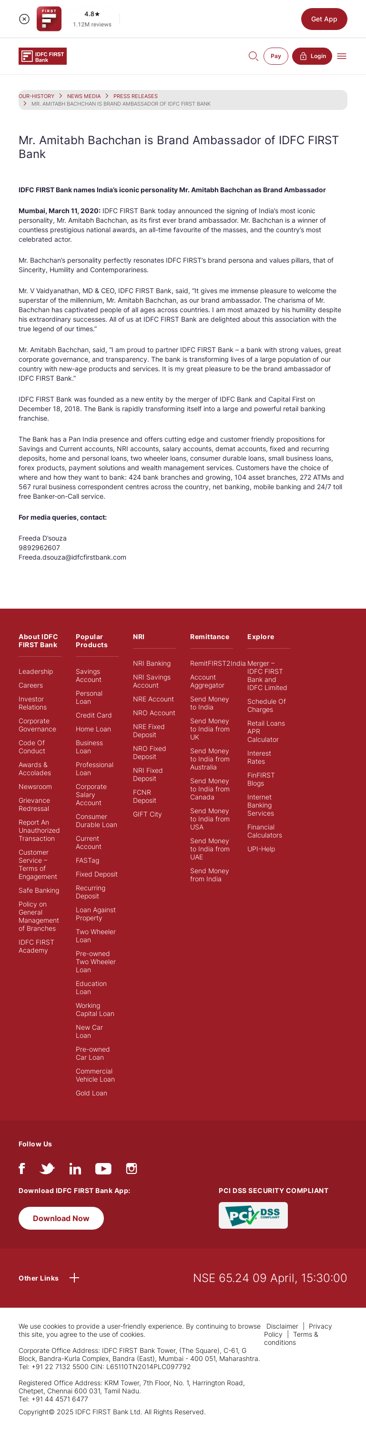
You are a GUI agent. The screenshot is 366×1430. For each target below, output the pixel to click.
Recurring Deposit (90, 892)
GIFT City (147, 814)
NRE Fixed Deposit (149, 730)
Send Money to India (209, 703)
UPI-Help (261, 849)
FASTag (87, 860)
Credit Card (94, 715)
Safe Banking (39, 890)
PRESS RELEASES (135, 96)
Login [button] (312, 56)
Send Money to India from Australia (210, 759)
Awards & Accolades (35, 768)
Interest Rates (259, 757)
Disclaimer (282, 1326)
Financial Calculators (264, 831)
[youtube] (103, 1171)
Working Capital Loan (95, 1009)
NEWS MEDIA (84, 96)
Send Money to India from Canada (210, 789)
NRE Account (153, 699)
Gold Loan (91, 1093)
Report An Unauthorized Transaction (39, 830)
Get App (324, 19)
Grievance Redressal (34, 804)
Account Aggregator (207, 681)
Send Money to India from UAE (210, 849)
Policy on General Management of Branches (39, 916)
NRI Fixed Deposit (148, 774)
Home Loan (93, 729)
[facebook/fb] (22, 1171)
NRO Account (154, 713)
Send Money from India (209, 875)
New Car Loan (89, 1031)
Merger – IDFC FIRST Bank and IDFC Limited (267, 675)
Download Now (61, 1218)
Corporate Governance (37, 725)
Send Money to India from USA (210, 819)
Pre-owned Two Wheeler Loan (96, 961)
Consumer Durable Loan (96, 820)
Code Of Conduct (32, 747)
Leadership (36, 671)
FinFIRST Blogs (261, 779)
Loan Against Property (96, 914)
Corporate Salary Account (91, 794)
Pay (276, 55)
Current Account (89, 842)
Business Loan (89, 747)
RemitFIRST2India (218, 663)
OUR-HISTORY (36, 96)
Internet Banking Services (260, 805)
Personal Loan (89, 697)
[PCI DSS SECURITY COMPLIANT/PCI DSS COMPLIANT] (253, 1214)
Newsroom (35, 786)
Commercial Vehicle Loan (95, 1075)
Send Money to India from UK (210, 729)
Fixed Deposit (97, 874)
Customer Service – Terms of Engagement (38, 864)
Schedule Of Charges (266, 705)
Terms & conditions (291, 1338)
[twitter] (47, 1171)
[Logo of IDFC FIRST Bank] (43, 55)
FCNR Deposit (144, 796)
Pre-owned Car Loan (93, 1053)
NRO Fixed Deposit (149, 752)
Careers (31, 685)
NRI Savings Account (152, 681)
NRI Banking (152, 663)
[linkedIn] (75, 1171)
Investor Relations (33, 703)
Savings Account (89, 675)
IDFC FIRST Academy (36, 946)
